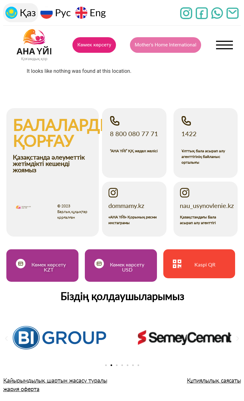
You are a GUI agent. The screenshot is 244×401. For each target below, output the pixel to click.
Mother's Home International (165, 45)
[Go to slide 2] (111, 365)
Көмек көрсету (94, 45)
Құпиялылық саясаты (214, 380)
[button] (6, 338)
